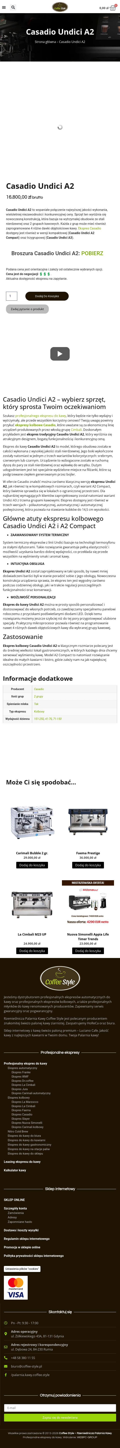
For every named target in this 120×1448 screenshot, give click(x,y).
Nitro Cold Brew (18, 1131)
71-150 (57, 719)
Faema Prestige (88, 853)
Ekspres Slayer (21, 1118)
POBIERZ (92, 253)
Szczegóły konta (15, 1208)
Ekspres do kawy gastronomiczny (29, 1144)
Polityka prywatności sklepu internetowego (34, 1256)
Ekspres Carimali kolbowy (27, 1127)
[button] (13, 7)
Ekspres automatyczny (22, 1068)
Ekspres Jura (20, 1089)
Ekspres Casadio (89, 228)
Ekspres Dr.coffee (22, 1081)
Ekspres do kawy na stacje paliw (29, 1149)
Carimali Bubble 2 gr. (32, 853)
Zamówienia (16, 1213)
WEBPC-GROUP (87, 1437)
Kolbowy (39, 711)
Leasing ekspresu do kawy (22, 1162)
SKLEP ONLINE (14, 1200)
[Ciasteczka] (22, 1269)
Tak (36, 704)
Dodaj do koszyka (47, 296)
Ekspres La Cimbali (23, 1085)
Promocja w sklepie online (22, 1247)
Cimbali (76, 430)
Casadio (39, 689)
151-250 (39, 719)
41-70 (48, 719)
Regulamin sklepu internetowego (27, 1239)
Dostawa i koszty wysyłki (21, 1230)
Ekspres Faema (21, 1110)
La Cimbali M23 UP (32, 934)
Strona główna (45, 42)
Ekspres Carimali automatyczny (31, 1093)
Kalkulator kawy (15, 1170)
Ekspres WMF (20, 1076)
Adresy (12, 1217)
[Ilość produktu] (11, 296)
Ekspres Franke (21, 1072)
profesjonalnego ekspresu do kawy (40, 416)
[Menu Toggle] (4, 7)
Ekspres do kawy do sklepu (25, 1153)
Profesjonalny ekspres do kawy (25, 1063)
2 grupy (38, 696)
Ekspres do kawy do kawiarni (26, 1140)
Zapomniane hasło (20, 1222)
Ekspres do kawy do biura (24, 1136)
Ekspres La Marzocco (25, 1102)
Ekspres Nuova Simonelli (27, 1123)
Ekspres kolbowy (19, 1097)
